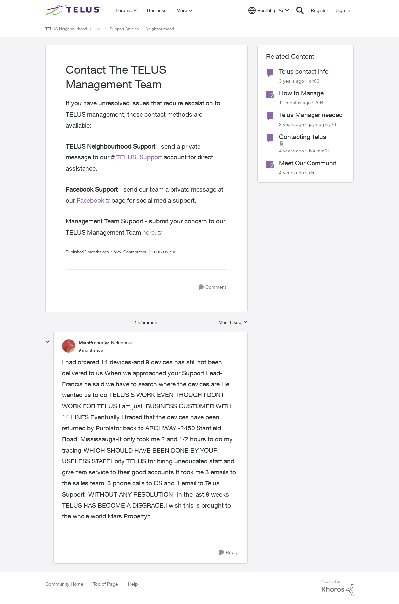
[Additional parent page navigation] (98, 28)
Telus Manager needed (311, 114)
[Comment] (212, 287)
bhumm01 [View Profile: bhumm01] (319, 150)
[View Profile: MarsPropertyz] (68, 346)
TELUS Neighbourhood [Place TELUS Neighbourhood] (66, 28)
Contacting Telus (302, 136)
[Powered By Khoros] (338, 588)
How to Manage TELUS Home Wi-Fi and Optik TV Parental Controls (309, 93)
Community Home (64, 584)
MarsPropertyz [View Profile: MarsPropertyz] (94, 342)
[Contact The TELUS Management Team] (91, 350)
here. (149, 232)
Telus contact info (304, 71)
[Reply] (228, 552)
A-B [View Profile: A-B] (319, 102)
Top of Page (105, 584)
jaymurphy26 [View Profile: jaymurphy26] (322, 124)
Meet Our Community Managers (309, 163)
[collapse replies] (48, 342)
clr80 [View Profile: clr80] (314, 81)
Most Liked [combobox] (233, 322)
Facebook (90, 200)
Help (133, 584)
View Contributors (130, 251)
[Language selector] (268, 10)
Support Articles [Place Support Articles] (124, 28)
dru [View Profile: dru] (312, 172)
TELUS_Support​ (139, 157)
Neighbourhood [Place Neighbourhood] (160, 28)
